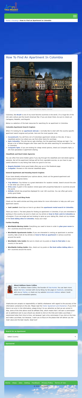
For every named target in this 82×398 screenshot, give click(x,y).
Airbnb (10, 191)
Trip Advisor (13, 182)
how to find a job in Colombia (61, 214)
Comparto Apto (14, 147)
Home (8, 20)
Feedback (36, 383)
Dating (27, 383)
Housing (15, 20)
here (23, 290)
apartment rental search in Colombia (58, 207)
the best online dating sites (60, 247)
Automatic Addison (53, 292)
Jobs (20, 383)
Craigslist (11, 168)
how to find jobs (58, 241)
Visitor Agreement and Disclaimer (54, 306)
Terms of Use (60, 383)
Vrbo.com (12, 187)
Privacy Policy (47, 383)
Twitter (25, 292)
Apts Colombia (14, 141)
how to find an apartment (45, 235)
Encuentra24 (13, 137)
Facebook (60, 290)
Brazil (19, 115)
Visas (14, 383)
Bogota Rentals (14, 166)
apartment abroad (31, 131)
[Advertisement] (41, 39)
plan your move (65, 226)
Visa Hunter (52, 287)
